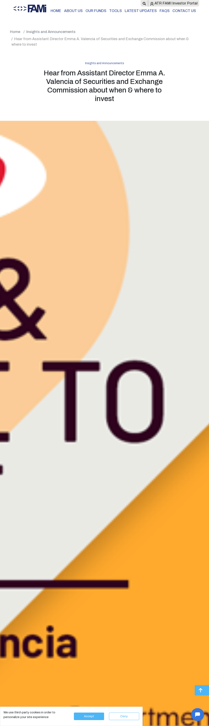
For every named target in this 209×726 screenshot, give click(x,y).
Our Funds (96, 11)
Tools (115, 11)
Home (56, 11)
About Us (73, 11)
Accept (89, 716)
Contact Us (184, 11)
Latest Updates (141, 11)
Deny (124, 716)
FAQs (165, 11)
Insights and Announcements (51, 32)
